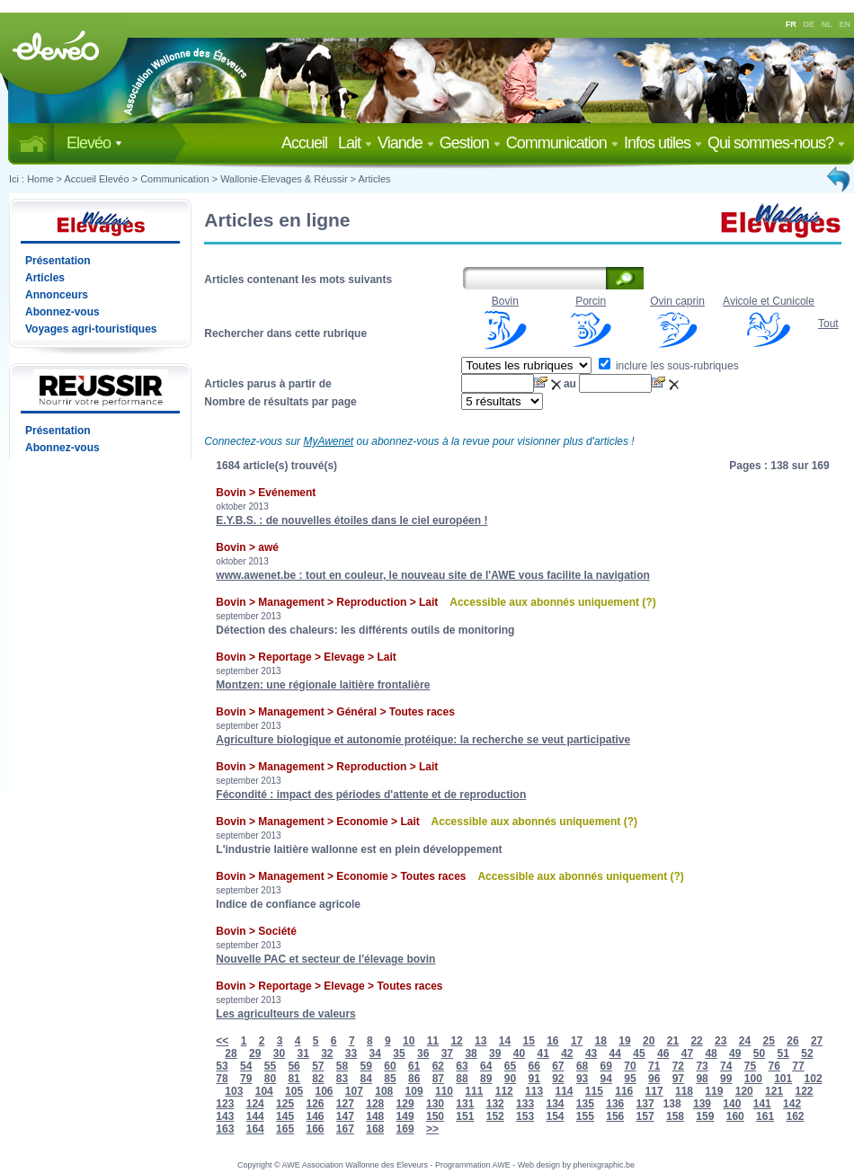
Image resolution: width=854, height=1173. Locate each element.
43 (591, 1053)
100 (753, 1078)
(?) (648, 602)
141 (762, 1103)
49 (735, 1053)
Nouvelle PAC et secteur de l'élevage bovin (325, 959)
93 (582, 1078)
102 (814, 1078)
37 (447, 1053)
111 (474, 1091)
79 (246, 1078)
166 (315, 1129)
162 (795, 1116)
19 (624, 1041)
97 (678, 1078)
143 (225, 1116)
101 (783, 1078)
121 (774, 1091)
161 (765, 1116)
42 (567, 1053)
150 (435, 1116)
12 (456, 1041)
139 (702, 1103)
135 (585, 1103)
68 (582, 1066)
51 (783, 1053)
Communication (562, 143)
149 (405, 1116)
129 (405, 1103)
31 (302, 1053)
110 (444, 1091)
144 (255, 1116)
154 (555, 1116)
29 (255, 1053)
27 (817, 1041)
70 (630, 1066)
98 (701, 1078)
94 (606, 1078)
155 (585, 1116)
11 (433, 1041)
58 (342, 1066)
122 (804, 1091)
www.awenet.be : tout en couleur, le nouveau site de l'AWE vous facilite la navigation (433, 575)
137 (645, 1103)
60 (390, 1066)
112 (504, 1091)
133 (525, 1103)
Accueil (307, 143)
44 (615, 1053)
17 (577, 1041)
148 (375, 1116)
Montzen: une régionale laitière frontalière (323, 685)
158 (675, 1116)
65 (510, 1066)
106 (324, 1091)
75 (750, 1066)
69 (606, 1066)
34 (375, 1053)
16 (552, 1041)
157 (645, 1116)
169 (405, 1129)
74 (726, 1066)
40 (519, 1053)
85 (390, 1078)
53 (221, 1066)
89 (486, 1078)
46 (663, 1053)
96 (654, 1078)
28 (230, 1053)
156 (615, 1116)
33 (351, 1053)
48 (710, 1053)
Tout (828, 323)
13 (480, 1041)
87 (438, 1078)
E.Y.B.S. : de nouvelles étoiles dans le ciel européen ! (351, 520)
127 (345, 1103)
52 (807, 1053)
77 (798, 1066)
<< (222, 1041)
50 (759, 1053)
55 (270, 1066)
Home (40, 178)
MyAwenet (328, 441)
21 (673, 1041)
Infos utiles (663, 143)
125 (285, 1103)
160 (735, 1116)
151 (465, 1116)
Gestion (470, 143)
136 (615, 1103)
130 (435, 1103)
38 (470, 1053)
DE (809, 24)
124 (255, 1103)
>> (432, 1129)
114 (564, 1091)
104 (264, 1091)
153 (525, 1116)
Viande (406, 143)
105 (294, 1091)
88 (461, 1078)
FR (791, 24)
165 (285, 1129)
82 (318, 1078)
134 (555, 1103)
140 (732, 1103)
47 (687, 1053)
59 (366, 1066)
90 (510, 1078)
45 (639, 1053)
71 (654, 1066)
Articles (375, 178)
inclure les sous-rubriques (669, 366)
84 (366, 1078)
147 (345, 1116)
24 (745, 1041)
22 (696, 1041)
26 (792, 1041)
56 (293, 1066)
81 (293, 1078)
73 (701, 1066)
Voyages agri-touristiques (90, 329)
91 (533, 1078)
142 (792, 1103)
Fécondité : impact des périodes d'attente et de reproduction (371, 794)
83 (342, 1078)
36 (423, 1053)
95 (630, 1078)
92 (558, 1078)
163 (225, 1129)
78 (221, 1078)
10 (408, 1041)
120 (744, 1091)
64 (486, 1066)
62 (438, 1066)
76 (774, 1066)
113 (534, 1091)
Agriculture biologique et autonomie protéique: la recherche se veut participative (423, 739)
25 (769, 1041)
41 (542, 1053)
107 (354, 1091)
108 (384, 1091)
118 (684, 1091)
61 (414, 1066)
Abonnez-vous (62, 312)
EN (845, 24)
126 (315, 1103)
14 (505, 1041)
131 (465, 1103)
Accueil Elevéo (96, 178)
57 (318, 1066)
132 (495, 1103)
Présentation (58, 260)
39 (495, 1053)
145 (285, 1116)
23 (720, 1041)
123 (225, 1103)
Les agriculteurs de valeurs (285, 1014)
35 (399, 1053)
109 (414, 1091)
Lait (355, 143)
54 (246, 1066)
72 (678, 1066)
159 (705, 1116)
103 (234, 1091)
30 (279, 1053)
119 (714, 1091)
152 (495, 1116)
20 (648, 1041)
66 (533, 1066)
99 (726, 1078)
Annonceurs (56, 295)
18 (601, 1041)
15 (528, 1041)
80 (270, 1078)
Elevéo (94, 143)
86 (414, 1078)
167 (345, 1129)
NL (827, 24)
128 (375, 1103)
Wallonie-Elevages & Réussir (283, 178)
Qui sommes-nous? (776, 143)
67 (558, 1066)
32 (327, 1053)
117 (654, 1091)
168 (375, 1129)
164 (255, 1129)
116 (624, 1091)
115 (594, 1091)
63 (461, 1066)
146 (315, 1116)
